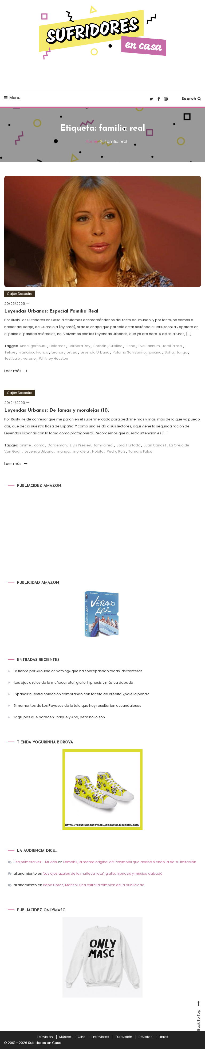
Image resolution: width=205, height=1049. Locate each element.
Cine (81, 1037)
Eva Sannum (149, 345)
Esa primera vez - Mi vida (35, 861)
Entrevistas (100, 1037)
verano (29, 358)
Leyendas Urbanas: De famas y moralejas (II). (56, 410)
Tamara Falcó (140, 451)
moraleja (81, 451)
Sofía (169, 352)
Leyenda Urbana (95, 352)
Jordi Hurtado (128, 445)
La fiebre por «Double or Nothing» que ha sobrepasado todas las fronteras (78, 670)
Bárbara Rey (79, 345)
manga (63, 451)
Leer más (15, 370)
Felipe (10, 352)
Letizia (72, 352)
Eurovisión (124, 1037)
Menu (12, 97)
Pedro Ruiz (116, 451)
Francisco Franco (33, 352)
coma (39, 445)
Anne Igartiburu (33, 345)
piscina (155, 352)
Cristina (116, 345)
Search (191, 98)
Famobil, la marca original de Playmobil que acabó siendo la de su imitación (129, 861)
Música (65, 1037)
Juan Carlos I (155, 445)
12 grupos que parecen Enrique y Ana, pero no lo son (59, 716)
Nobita (98, 451)
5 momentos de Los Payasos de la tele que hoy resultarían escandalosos (77, 705)
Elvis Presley (80, 445)
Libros (163, 1037)
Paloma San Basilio (129, 352)
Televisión (45, 1037)
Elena (130, 345)
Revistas (145, 1037)
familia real (173, 345)
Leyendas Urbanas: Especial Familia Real (51, 311)
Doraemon (57, 445)
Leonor (58, 352)
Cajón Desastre (19, 293)
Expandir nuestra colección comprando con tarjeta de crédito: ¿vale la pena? (81, 693)
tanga (182, 352)
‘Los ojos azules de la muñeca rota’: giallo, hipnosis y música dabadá (73, 682)
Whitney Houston (53, 358)
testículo (12, 358)
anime (25, 445)
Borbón (99, 345)
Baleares (57, 345)
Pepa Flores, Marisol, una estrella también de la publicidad (93, 884)
